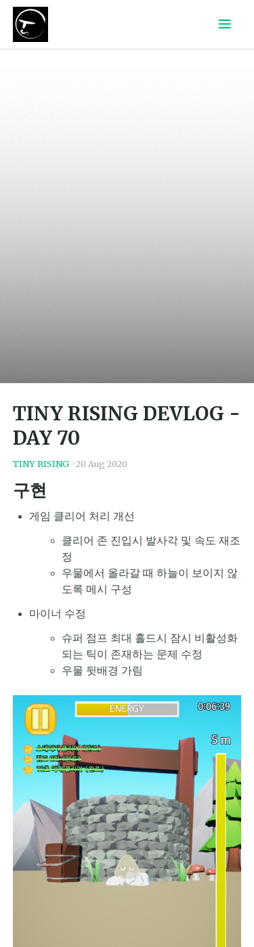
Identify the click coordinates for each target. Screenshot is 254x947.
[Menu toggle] (225, 24)
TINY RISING (41, 463)
